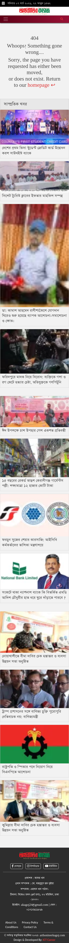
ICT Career (49, 940)
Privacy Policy (30, 922)
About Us (10, 922)
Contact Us (30, 927)
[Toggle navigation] (5, 19)
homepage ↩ (41, 85)
